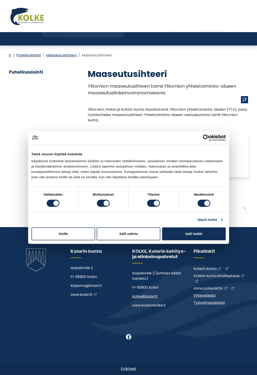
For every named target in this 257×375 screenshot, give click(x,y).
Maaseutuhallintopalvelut (177, 38)
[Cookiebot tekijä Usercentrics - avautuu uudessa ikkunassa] (206, 138)
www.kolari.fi (81, 294)
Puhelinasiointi (28, 55)
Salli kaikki (194, 234)
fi (10, 55)
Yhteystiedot (213, 24)
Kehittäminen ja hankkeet (66, 38)
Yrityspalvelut (25, 38)
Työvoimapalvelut (227, 38)
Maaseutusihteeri (61, 55)
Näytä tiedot (207, 220)
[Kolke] (27, 16)
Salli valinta (128, 234)
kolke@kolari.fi (144, 296)
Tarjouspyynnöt (182, 24)
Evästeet (128, 368)
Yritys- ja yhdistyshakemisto (118, 38)
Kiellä (63, 234)
